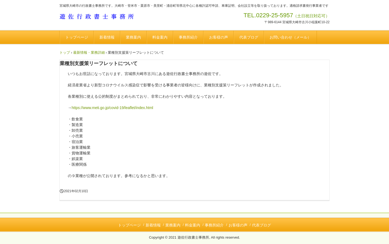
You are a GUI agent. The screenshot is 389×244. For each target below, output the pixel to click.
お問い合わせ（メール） (290, 37)
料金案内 (159, 37)
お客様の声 (218, 37)
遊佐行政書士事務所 (99, 17)
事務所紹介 (188, 37)
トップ (64, 52)
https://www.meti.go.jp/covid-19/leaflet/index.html (112, 108)
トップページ (76, 37)
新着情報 (107, 37)
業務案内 (133, 37)
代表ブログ (248, 37)
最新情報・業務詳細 (89, 52)
